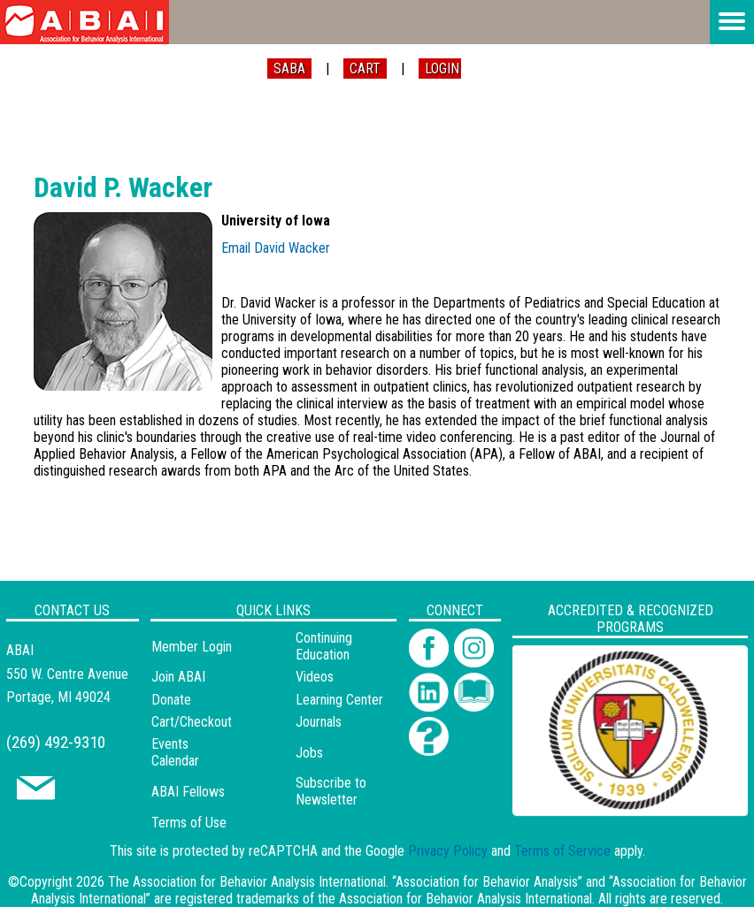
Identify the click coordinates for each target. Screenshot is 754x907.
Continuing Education (324, 646)
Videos (315, 676)
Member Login (191, 646)
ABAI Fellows (188, 791)
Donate (171, 699)
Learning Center (339, 699)
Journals (319, 721)
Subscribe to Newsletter (331, 791)
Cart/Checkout (191, 721)
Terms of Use (189, 822)
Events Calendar (175, 752)
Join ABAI (178, 676)
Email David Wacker (275, 248)
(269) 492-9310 (55, 742)
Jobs (309, 752)
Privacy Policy (448, 850)
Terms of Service (562, 850)
